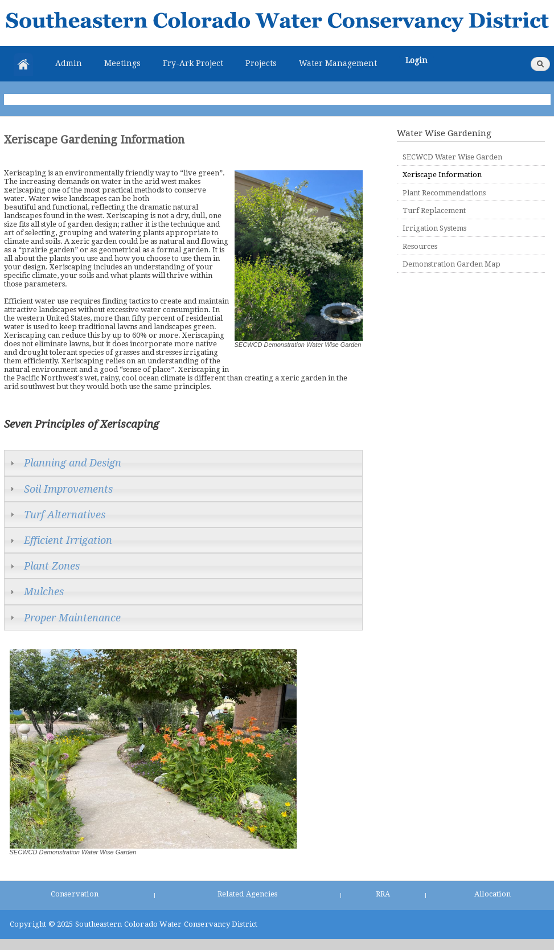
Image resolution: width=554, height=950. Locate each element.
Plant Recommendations (444, 193)
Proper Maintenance (72, 618)
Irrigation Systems (434, 228)
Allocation (492, 894)
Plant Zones (52, 566)
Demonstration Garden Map (451, 264)
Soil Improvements (68, 489)
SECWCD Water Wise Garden (452, 157)
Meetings (122, 63)
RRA (383, 894)
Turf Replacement (434, 210)
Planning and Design (72, 463)
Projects (261, 63)
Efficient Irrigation (68, 540)
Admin (68, 63)
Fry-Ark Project (193, 63)
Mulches (44, 591)
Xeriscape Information (442, 174)
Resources (420, 246)
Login (416, 60)
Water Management (338, 63)
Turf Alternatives (64, 515)
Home (23, 64)
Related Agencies (247, 894)
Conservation (75, 894)
